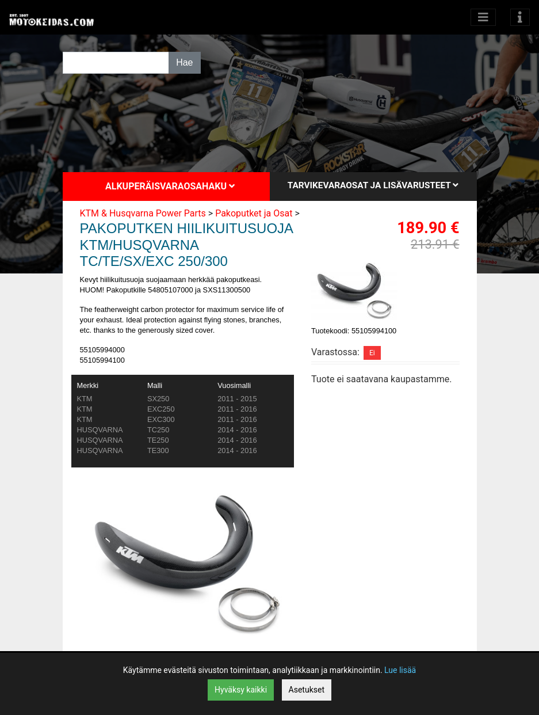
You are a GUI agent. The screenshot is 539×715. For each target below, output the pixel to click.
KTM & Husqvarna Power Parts (143, 213)
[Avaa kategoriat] (483, 17)
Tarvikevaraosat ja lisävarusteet (373, 185)
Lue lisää (400, 670)
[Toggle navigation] (520, 17)
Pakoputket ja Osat (253, 213)
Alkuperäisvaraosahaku (170, 186)
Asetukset (306, 689)
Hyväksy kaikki (241, 689)
